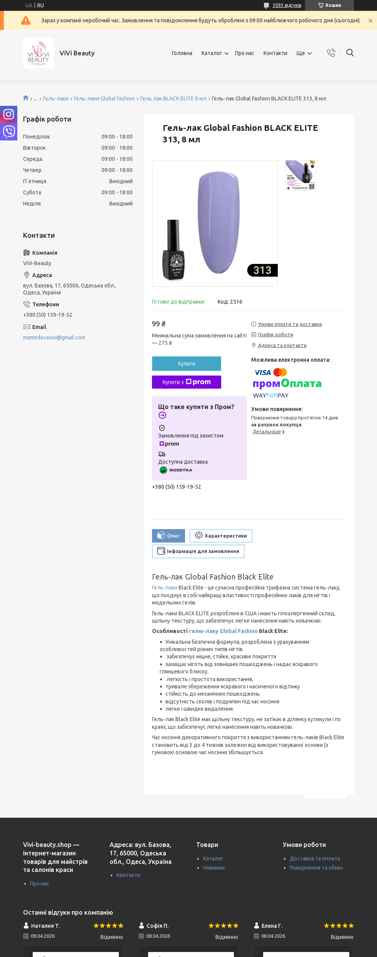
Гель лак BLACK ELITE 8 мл (173, 98)
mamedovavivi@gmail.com (54, 337)
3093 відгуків (287, 5)
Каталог (212, 53)
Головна (182, 53)
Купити (186, 364)
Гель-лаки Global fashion (104, 98)
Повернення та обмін (316, 868)
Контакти (275, 53)
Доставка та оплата (315, 858)
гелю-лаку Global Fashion (223, 631)
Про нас (244, 53)
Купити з (186, 382)
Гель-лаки (55, 98)
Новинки (214, 868)
